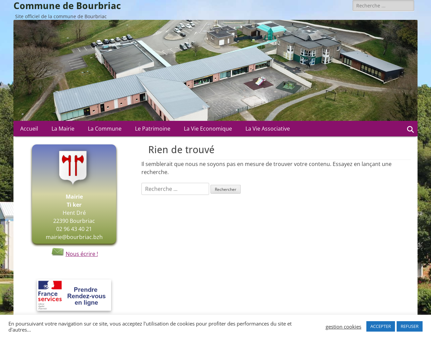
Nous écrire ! (74, 254)
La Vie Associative (267, 128)
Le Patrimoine (152, 128)
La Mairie (63, 128)
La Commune (105, 128)
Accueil (29, 128)
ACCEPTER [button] (380, 326)
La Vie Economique (208, 128)
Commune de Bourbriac (67, 5)
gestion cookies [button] (343, 327)
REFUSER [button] (410, 326)
